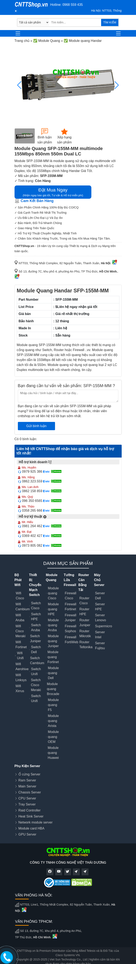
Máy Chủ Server (99, 580)
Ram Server (27, 780)
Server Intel (100, 634)
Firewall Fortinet (70, 606)
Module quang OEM (53, 737)
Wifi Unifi (20, 655)
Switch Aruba (36, 627)
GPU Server (27, 834)
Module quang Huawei (53, 752)
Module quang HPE (53, 609)
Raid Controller (29, 810)
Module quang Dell (53, 673)
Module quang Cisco (53, 593)
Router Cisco (84, 600)
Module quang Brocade (53, 689)
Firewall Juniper (70, 617)
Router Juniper (84, 622)
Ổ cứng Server (29, 774)
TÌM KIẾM (109, 22)
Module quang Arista (53, 721)
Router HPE (84, 611)
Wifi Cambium (23, 606)
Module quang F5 (53, 705)
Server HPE (100, 606)
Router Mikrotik (85, 633)
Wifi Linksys (21, 677)
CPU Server (27, 798)
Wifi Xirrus (20, 688)
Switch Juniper (35, 638)
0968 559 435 (72, 4)
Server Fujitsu (100, 645)
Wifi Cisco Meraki (21, 631)
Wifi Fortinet (21, 644)
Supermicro (103, 626)
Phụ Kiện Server (27, 766)
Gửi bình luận (36, 426)
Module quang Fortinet (53, 657)
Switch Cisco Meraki (36, 685)
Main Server (27, 786)
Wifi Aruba (20, 617)
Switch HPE (36, 616)
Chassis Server (29, 792)
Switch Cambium (37, 660)
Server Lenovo (100, 617)
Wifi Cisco (20, 595)
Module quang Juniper (53, 641)
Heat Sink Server (31, 816)
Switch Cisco (36, 605)
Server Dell (100, 595)
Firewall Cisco (70, 595)
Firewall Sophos (70, 628)
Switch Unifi (36, 671)
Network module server (35, 822)
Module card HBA (31, 828)
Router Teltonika (85, 644)
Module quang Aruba (53, 625)
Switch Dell (36, 649)
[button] (117, 85)
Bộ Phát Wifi (18, 580)
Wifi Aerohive (22, 666)
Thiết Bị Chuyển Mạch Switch (35, 585)
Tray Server (27, 804)
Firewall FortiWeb (71, 639)
